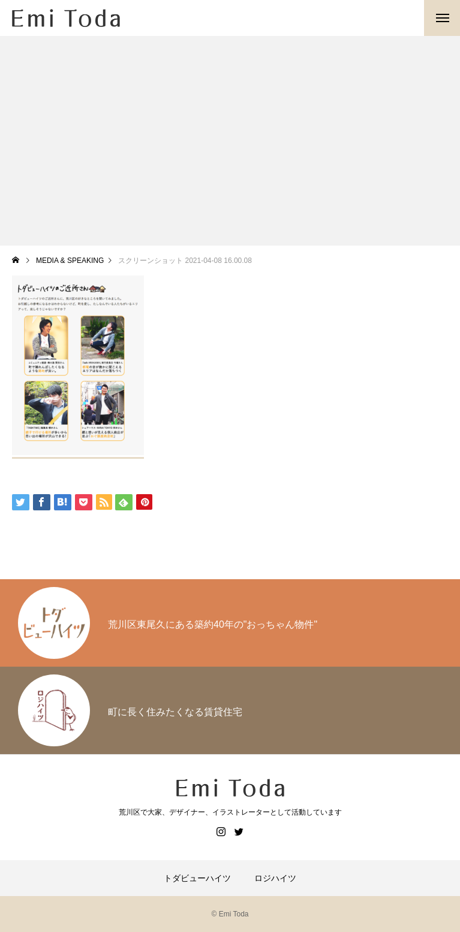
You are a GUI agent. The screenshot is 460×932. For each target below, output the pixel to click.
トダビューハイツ (197, 878)
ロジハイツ (275, 878)
